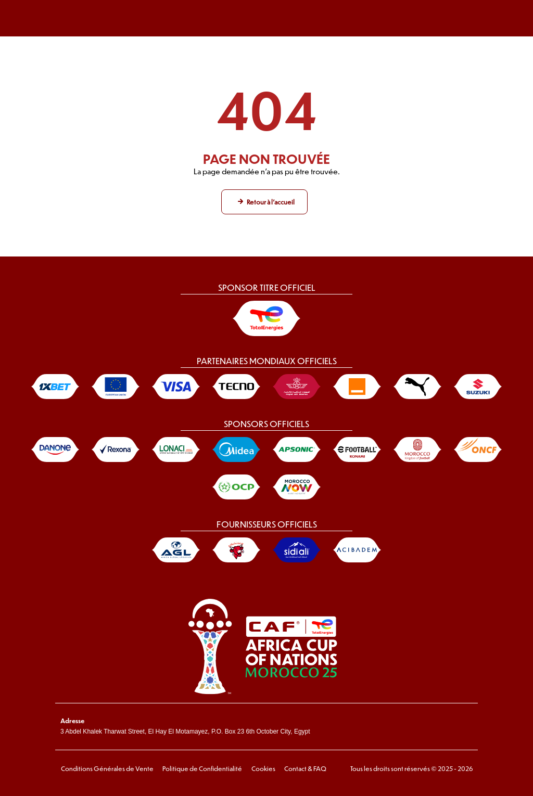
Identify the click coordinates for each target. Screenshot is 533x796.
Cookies (262, 768)
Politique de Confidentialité (202, 768)
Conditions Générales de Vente (106, 768)
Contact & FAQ (304, 768)
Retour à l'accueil (271, 202)
